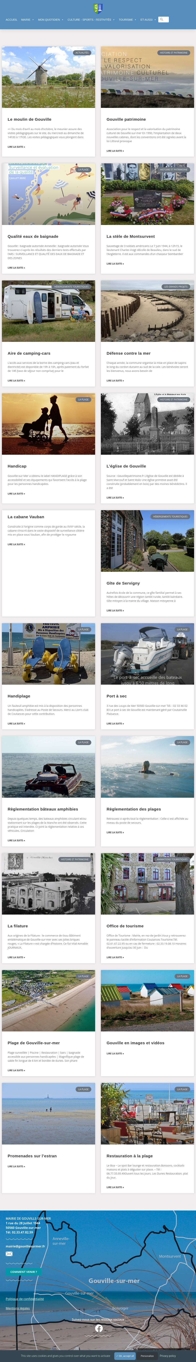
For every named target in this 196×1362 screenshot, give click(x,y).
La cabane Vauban (26, 517)
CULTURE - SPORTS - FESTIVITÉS (91, 20)
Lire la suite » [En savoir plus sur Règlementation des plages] (115, 832)
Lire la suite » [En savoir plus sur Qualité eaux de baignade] (16, 267)
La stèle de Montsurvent (131, 236)
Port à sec (117, 696)
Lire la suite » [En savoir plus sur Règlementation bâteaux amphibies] (16, 840)
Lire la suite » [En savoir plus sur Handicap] (16, 493)
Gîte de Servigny (123, 583)
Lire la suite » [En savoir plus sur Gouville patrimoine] (115, 150)
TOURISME (128, 20)
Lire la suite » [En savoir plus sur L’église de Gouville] (115, 497)
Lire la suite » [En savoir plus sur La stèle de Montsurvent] (115, 263)
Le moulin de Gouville (29, 119)
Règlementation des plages (134, 809)
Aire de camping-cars (29, 353)
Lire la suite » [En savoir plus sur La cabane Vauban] (16, 544)
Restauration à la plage (130, 1156)
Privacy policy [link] (168, 1355)
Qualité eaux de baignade (33, 236)
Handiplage (19, 696)
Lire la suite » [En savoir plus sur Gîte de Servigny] (115, 610)
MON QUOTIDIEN (51, 20)
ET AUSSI (148, 20)
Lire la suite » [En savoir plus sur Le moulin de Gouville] (16, 146)
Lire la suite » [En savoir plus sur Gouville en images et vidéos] (115, 1053)
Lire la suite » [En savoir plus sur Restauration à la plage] (115, 1187)
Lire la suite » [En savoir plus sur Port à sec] (115, 723)
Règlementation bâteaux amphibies (43, 809)
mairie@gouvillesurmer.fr (25, 1246)
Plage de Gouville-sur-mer (34, 1043)
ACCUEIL (11, 19)
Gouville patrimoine (126, 119)
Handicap (17, 466)
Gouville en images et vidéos (135, 1043)
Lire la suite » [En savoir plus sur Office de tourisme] (115, 957)
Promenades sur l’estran (32, 1156)
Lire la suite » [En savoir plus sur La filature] (16, 957)
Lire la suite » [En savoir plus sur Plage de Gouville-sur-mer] (16, 1070)
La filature (18, 926)
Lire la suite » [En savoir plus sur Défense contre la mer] (115, 380)
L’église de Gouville (126, 466)
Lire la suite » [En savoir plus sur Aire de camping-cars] (16, 380)
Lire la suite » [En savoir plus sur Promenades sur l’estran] (16, 1166)
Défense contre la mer (129, 353)
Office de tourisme (125, 926)
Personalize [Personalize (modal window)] (147, 1356)
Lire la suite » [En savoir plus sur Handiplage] (16, 723)
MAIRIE (27, 20)
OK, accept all (125, 1356)
